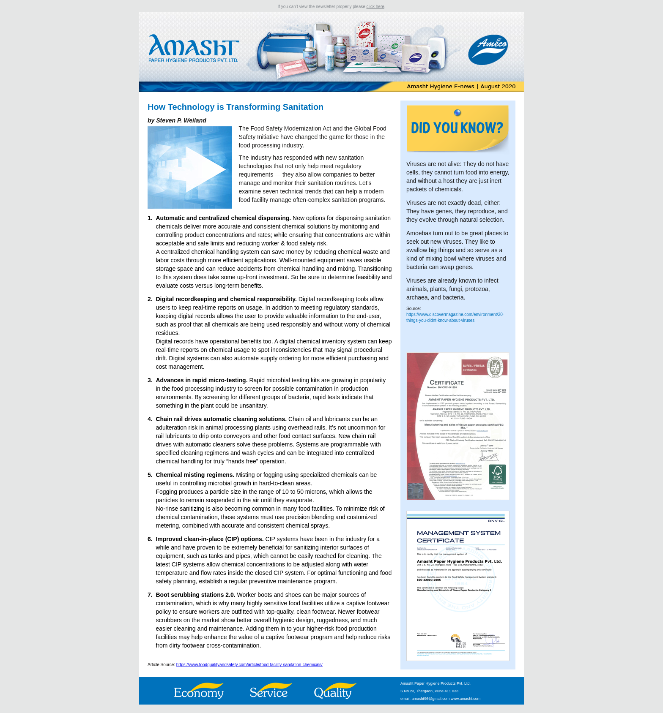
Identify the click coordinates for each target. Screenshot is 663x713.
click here (375, 6)
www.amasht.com (466, 699)
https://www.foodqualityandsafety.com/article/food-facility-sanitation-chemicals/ (249, 664)
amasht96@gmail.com (431, 699)
